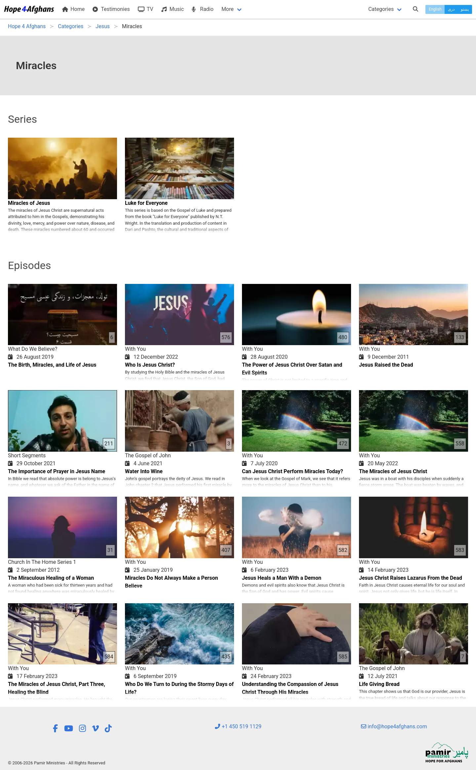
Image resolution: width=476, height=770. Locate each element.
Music (172, 9)
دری (451, 9)
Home (73, 9)
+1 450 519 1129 (238, 726)
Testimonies (111, 9)
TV (145, 9)
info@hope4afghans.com (394, 726)
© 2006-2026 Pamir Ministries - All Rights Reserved (56, 762)
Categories (381, 9)
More (227, 9)
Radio (203, 9)
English (435, 9)
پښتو (465, 9)
